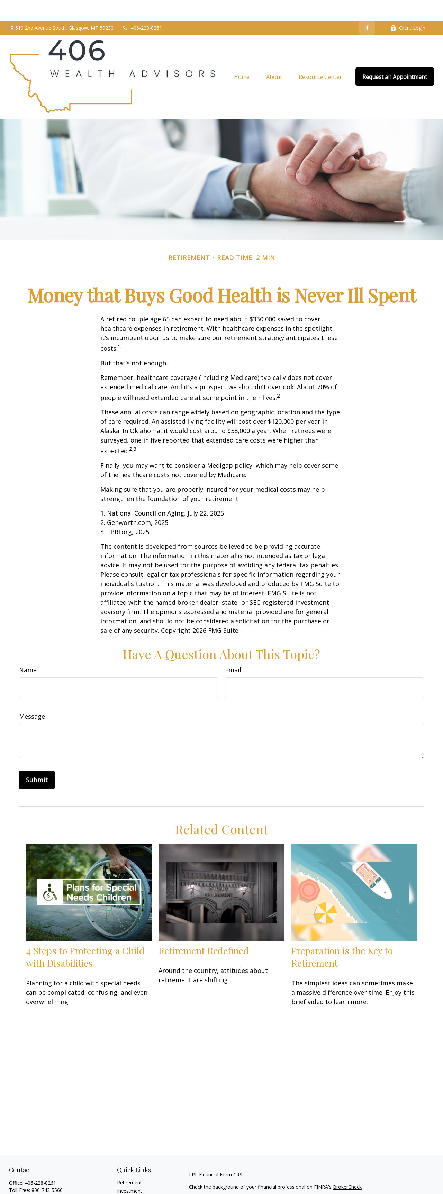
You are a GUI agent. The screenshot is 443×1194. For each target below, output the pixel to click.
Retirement (129, 1161)
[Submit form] (37, 759)
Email (233, 649)
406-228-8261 (142, 7)
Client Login (407, 7)
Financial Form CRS (220, 1153)
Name (28, 649)
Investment (129, 1170)
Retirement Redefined (204, 929)
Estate (124, 1178)
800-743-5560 (47, 1169)
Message (32, 695)
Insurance (128, 1186)
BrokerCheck (347, 1166)
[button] (242, 56)
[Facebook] (367, 7)
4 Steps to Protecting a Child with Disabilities (85, 935)
